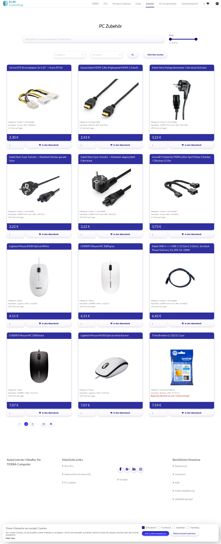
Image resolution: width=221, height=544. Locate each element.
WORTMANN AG (167, 125)
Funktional (166, 527)
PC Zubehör (70, 482)
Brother (163, 393)
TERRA (95, 3)
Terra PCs (69, 466)
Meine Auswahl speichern (184, 533)
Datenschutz (181, 466)
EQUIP (91, 125)
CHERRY (92, 303)
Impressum (180, 474)
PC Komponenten (168, 3)
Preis (171, 35)
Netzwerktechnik (190, 3)
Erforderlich (151, 527)
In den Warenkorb (50, 145)
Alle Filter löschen (155, 54)
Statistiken (180, 527)
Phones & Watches (121, 3)
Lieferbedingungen (184, 499)
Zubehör (150, 3)
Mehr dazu (10, 538)
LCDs (138, 3)
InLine (19, 125)
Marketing (194, 527)
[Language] (216, 3)
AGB (177, 482)
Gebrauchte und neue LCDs (77, 474)
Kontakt (124, 479)
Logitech (20, 303)
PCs (106, 3)
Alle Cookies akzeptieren (155, 533)
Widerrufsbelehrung (185, 490)
